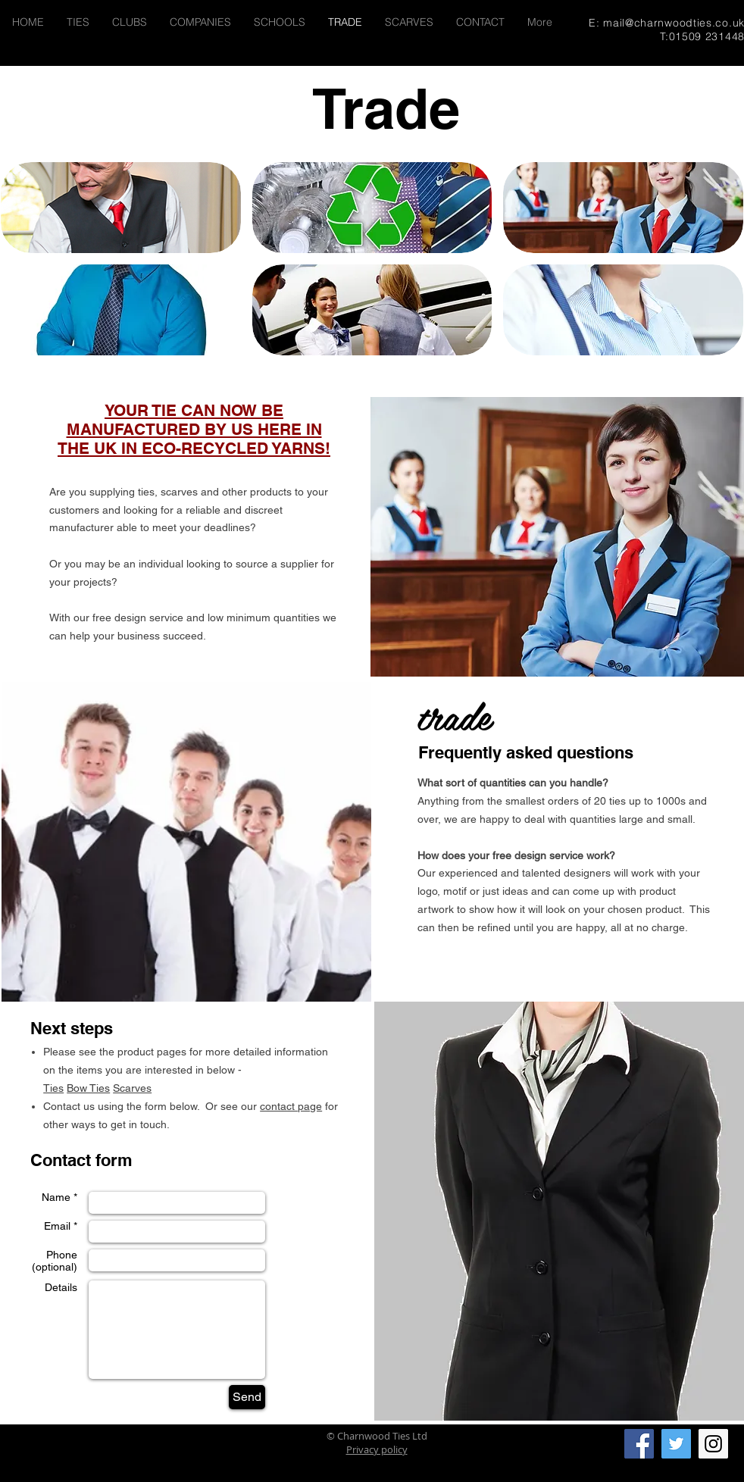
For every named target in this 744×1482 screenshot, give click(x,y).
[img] (121, 207)
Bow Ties (88, 1088)
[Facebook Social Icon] (639, 1444)
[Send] (247, 1397)
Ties (53, 1088)
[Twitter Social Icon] (676, 1444)
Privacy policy (377, 1449)
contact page (291, 1106)
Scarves (132, 1088)
